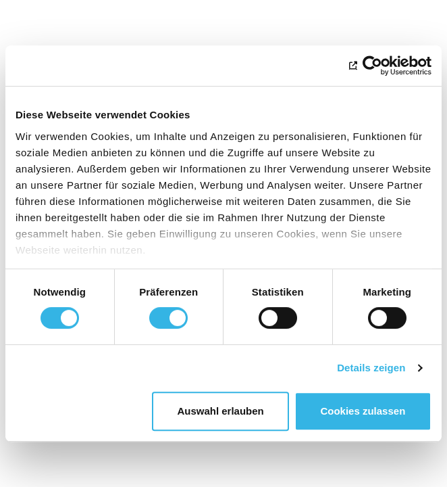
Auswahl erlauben (220, 411)
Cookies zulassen (362, 411)
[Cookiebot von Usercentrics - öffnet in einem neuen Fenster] (372, 65)
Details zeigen (371, 367)
